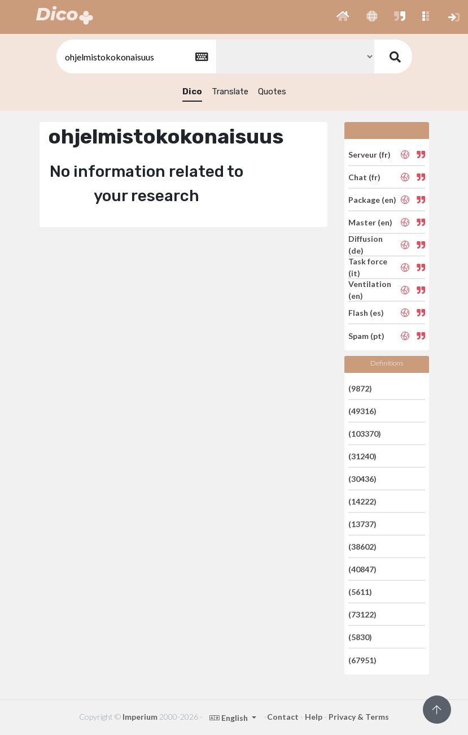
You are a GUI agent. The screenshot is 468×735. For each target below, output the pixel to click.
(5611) (360, 592)
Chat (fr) (364, 177)
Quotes (272, 91)
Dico (192, 91)
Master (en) (370, 222)
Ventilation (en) (369, 290)
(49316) (362, 411)
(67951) (362, 659)
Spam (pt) (366, 335)
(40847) (362, 569)
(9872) (360, 388)
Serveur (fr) (369, 154)
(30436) (362, 479)
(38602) (362, 546)
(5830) (360, 637)
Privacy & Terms (359, 716)
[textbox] (135, 56)
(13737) (362, 524)
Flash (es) (366, 313)
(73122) (362, 614)
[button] (343, 17)
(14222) (362, 501)
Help (313, 716)
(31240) (362, 456)
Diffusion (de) (365, 244)
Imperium (140, 716)
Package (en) (372, 200)
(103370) (364, 433)
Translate (230, 91)
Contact (283, 716)
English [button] (229, 718)
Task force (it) (367, 267)
